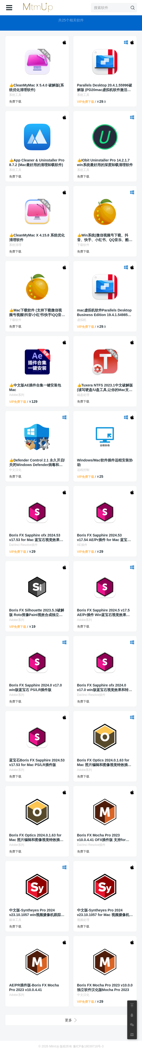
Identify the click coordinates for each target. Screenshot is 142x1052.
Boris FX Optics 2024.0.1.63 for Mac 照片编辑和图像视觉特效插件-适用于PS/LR (105, 762)
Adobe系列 (16, 395)
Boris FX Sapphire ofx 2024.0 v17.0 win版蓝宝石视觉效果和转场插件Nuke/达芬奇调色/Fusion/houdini (104, 687)
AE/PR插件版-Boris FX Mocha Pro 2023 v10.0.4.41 (34, 987)
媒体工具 (15, 920)
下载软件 (83, 245)
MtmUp (54, 1046)
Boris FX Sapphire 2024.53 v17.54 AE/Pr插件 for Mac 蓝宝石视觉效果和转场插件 (104, 537)
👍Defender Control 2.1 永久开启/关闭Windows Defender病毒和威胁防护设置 (37, 462)
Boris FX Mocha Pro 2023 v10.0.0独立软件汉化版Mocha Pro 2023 (105, 987)
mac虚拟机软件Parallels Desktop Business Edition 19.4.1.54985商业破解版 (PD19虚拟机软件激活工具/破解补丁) (104, 312)
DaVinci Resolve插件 (23, 545)
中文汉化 (15, 470)
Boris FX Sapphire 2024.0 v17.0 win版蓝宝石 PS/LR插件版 (35, 687)
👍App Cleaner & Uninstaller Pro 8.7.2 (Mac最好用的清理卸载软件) (36, 162)
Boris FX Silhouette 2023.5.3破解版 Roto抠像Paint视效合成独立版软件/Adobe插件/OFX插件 (36, 612)
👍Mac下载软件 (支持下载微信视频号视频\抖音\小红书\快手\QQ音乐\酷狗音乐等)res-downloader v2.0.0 (37, 312)
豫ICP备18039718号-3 (88, 1046)
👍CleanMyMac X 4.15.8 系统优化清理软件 (37, 237)
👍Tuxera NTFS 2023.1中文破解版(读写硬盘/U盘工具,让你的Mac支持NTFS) (105, 387)
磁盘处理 (83, 395)
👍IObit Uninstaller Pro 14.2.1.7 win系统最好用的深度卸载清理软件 (105, 162)
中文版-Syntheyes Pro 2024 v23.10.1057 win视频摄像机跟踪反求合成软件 (36, 912)
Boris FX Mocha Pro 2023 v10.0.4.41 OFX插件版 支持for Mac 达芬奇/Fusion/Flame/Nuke (103, 837)
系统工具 (15, 95)
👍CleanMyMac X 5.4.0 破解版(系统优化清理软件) (36, 87)
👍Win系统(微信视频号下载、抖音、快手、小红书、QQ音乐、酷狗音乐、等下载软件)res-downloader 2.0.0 (105, 237)
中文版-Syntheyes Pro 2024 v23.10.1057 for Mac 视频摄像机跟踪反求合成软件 (105, 912)
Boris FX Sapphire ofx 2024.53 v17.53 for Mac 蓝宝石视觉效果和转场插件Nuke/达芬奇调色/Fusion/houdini (36, 537)
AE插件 (82, 545)
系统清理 (15, 245)
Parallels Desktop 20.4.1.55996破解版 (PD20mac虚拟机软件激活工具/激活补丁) (104, 87)
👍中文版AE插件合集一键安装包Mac (35, 387)
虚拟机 (81, 320)
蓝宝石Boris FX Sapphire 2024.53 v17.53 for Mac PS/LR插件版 (37, 762)
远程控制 (83, 470)
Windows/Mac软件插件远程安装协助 (105, 462)
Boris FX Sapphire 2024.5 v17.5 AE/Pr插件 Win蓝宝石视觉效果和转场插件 (103, 612)
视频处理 (83, 920)
